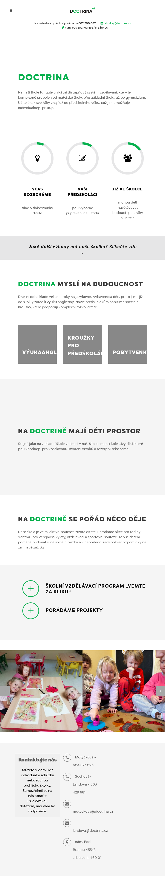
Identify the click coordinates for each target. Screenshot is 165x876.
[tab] (84, 588)
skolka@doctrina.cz (118, 23)
